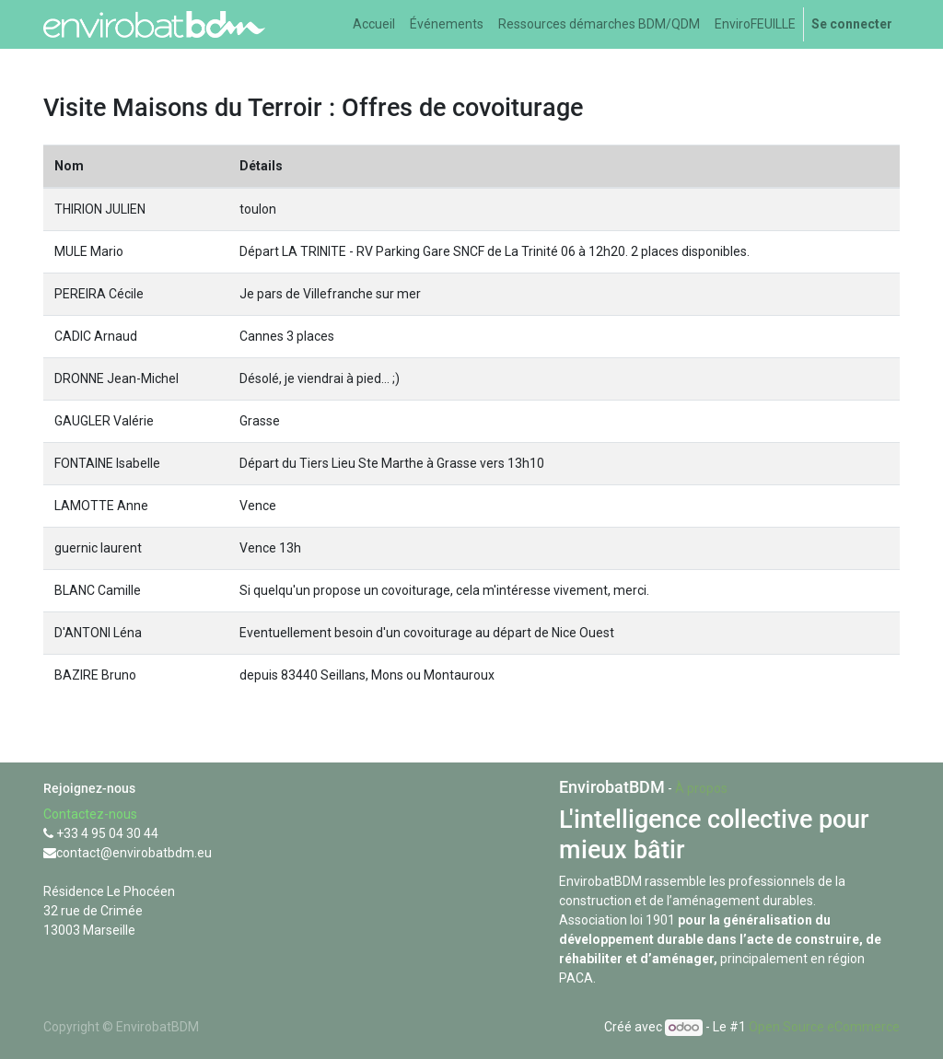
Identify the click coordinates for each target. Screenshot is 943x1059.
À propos (701, 788)
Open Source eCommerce (824, 1026)
